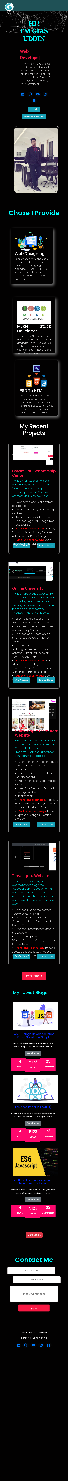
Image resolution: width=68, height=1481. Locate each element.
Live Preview (21, 818)
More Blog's (34, 1228)
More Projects (34, 969)
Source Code (45, 818)
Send (34, 1302)
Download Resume (34, 110)
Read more (33, 1047)
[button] (10, 448)
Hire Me (34, 102)
